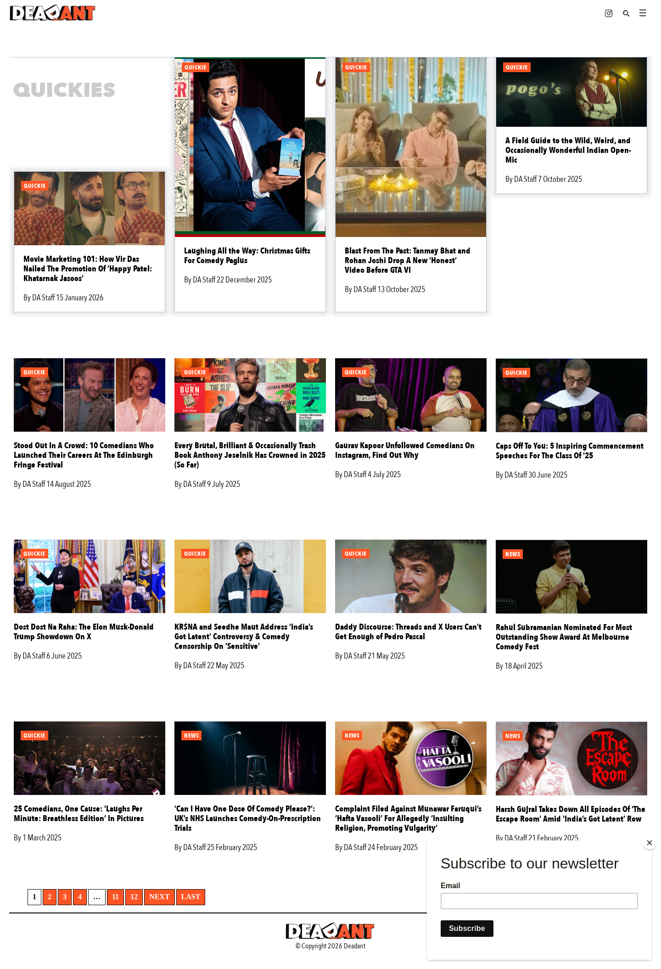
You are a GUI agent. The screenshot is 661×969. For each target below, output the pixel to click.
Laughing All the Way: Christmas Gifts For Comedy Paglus (247, 255)
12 (134, 897)
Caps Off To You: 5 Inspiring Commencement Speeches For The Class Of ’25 (570, 451)
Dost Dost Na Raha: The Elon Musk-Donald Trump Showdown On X (84, 631)
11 (115, 897)
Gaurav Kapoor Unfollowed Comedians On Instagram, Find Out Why (405, 450)
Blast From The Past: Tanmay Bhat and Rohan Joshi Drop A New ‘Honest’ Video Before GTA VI (408, 260)
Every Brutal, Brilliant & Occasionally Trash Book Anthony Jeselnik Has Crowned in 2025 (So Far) (249, 455)
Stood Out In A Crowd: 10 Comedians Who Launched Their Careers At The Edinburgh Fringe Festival (84, 455)
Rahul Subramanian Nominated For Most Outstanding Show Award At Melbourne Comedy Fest (564, 637)
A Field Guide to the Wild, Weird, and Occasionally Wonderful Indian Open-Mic (568, 150)
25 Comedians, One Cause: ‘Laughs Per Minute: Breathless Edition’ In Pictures (79, 813)
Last (191, 897)
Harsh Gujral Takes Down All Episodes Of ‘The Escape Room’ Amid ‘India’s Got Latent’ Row (570, 814)
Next (159, 897)
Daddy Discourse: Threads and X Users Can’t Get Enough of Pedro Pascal (408, 631)
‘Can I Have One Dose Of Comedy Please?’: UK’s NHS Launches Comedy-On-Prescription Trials (247, 818)
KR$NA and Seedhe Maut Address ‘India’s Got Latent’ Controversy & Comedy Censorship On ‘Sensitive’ (243, 636)
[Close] (649, 843)
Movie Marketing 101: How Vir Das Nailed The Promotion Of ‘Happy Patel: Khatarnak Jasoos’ (87, 269)
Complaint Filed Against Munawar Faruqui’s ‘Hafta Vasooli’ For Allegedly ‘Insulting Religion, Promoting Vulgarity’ (408, 818)
